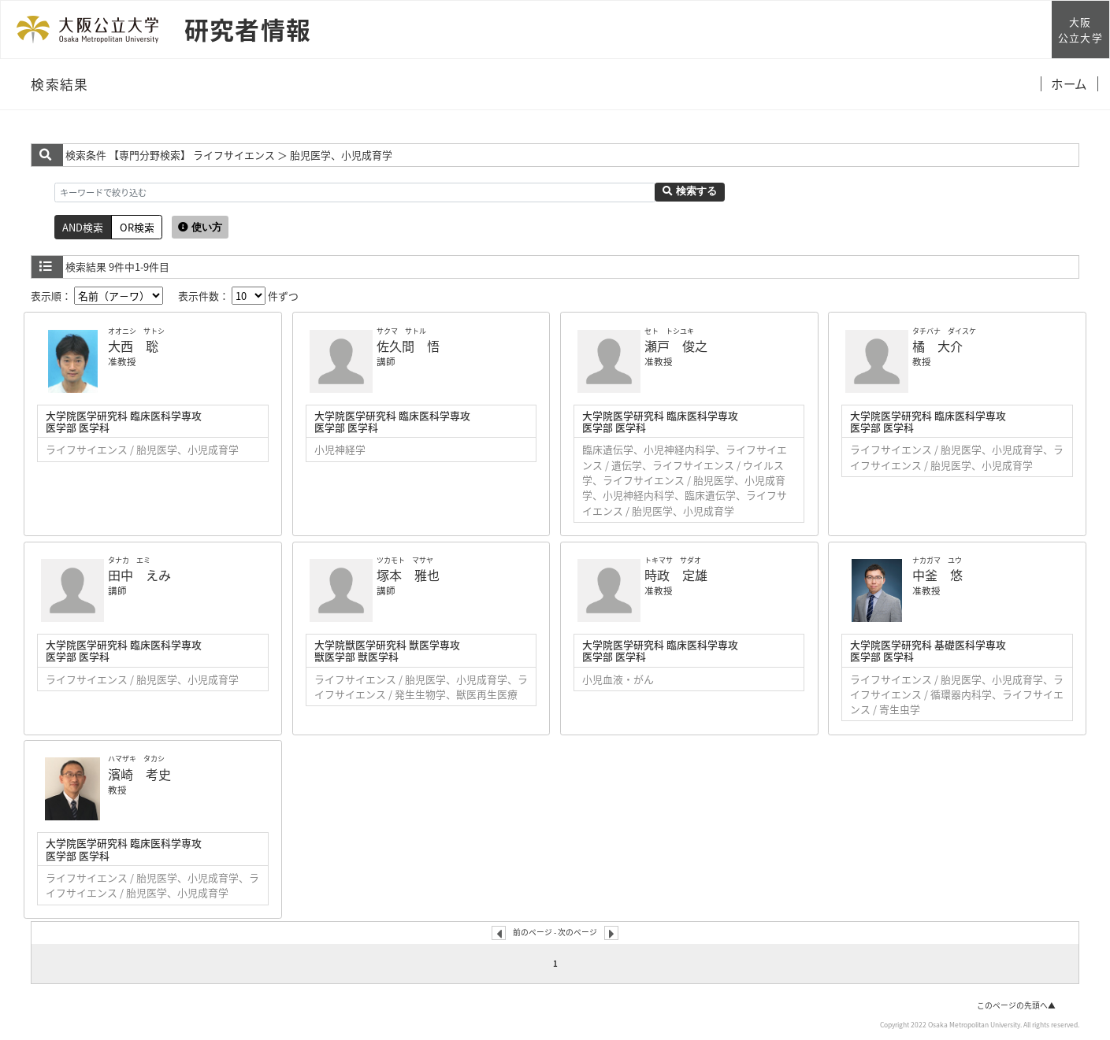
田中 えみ (139, 574)
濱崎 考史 (139, 773)
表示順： (97, 296)
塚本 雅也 (408, 574)
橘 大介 (937, 345)
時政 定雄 (675, 574)
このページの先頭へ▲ (1016, 1005)
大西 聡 (133, 345)
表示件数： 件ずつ (238, 296)
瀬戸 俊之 (675, 345)
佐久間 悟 (408, 345)
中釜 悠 (937, 574)
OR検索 (137, 227)
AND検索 (82, 227)
